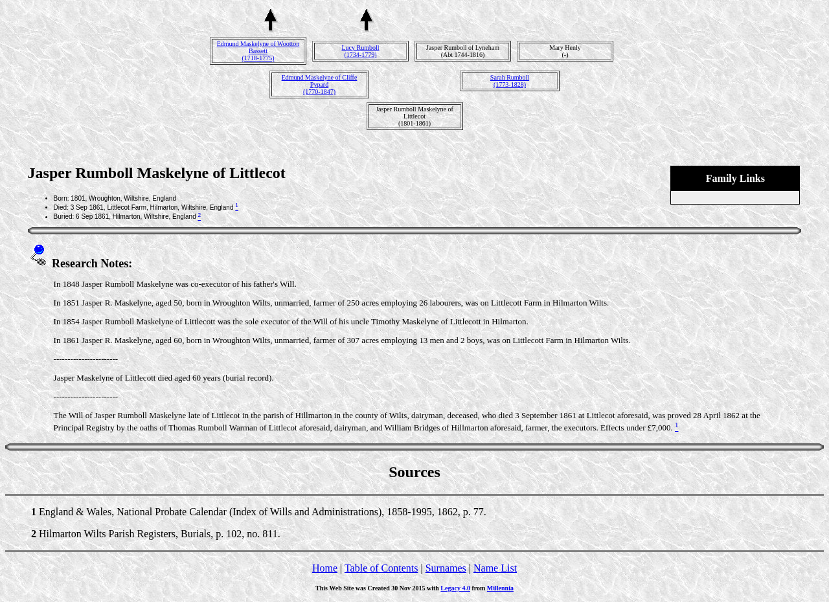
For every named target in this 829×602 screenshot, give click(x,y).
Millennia (500, 588)
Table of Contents (381, 568)
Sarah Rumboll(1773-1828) (509, 81)
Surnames (446, 568)
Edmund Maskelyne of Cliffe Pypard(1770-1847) (320, 84)
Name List (495, 568)
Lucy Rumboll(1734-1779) (360, 51)
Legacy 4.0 (455, 588)
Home (324, 568)
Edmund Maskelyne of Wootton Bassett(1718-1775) (258, 50)
